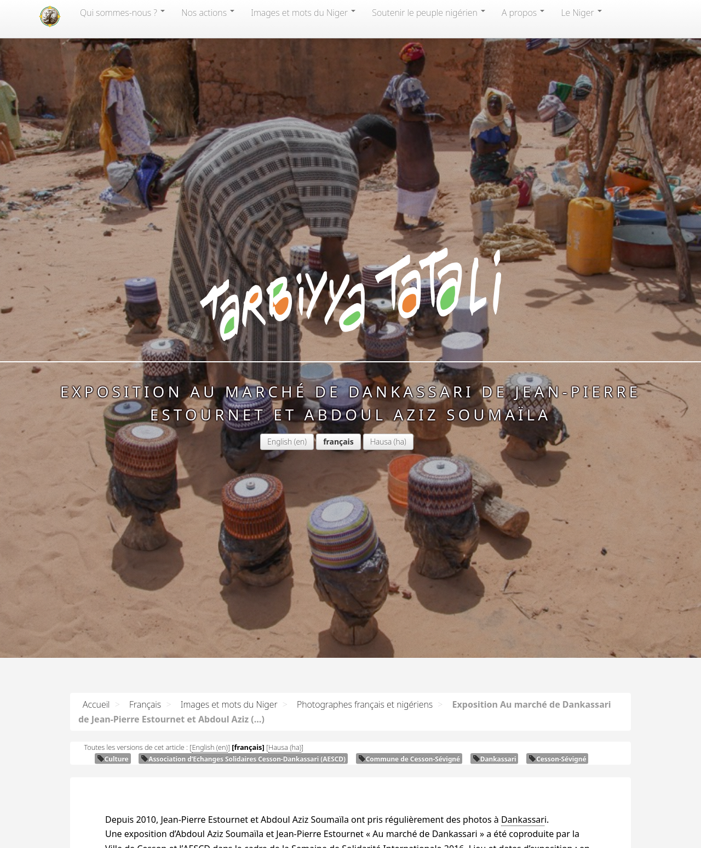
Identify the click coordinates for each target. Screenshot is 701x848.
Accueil (96, 704)
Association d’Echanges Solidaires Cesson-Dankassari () (243, 758)
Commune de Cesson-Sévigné (409, 758)
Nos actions (207, 13)
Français (145, 704)
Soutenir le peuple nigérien (428, 13)
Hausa (381, 441)
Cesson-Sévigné (557, 758)
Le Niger (581, 13)
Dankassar (522, 819)
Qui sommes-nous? (122, 13)
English (279, 441)
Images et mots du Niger (303, 13)
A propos (523, 13)
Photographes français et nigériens (365, 704)
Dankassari (494, 758)
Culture (113, 758)
